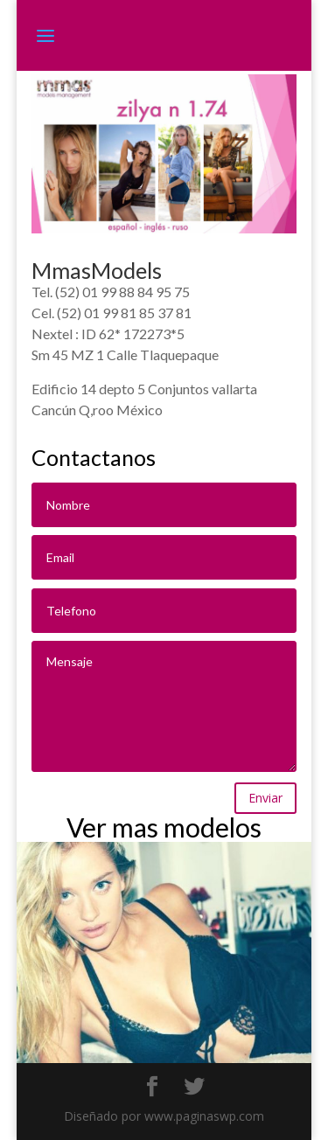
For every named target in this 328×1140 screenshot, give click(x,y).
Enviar (265, 797)
